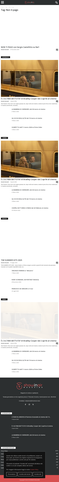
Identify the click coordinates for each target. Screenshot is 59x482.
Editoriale (3, 465)
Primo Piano (4, 451)
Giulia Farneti (5, 49)
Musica (3, 459)
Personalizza (11, 474)
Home (2, 7)
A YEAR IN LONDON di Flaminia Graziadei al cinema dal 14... (31, 417)
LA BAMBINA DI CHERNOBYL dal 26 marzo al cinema (28, 109)
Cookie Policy (34, 469)
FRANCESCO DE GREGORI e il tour (22, 289)
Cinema (3, 456)
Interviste (3, 454)
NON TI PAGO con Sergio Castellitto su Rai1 (20, 47)
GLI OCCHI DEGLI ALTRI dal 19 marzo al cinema (27, 118)
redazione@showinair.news (32, 401)
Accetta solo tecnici (25, 474)
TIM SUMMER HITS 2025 (11, 260)
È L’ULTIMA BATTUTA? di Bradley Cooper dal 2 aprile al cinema (28, 98)
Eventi (2, 462)
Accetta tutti (37, 474)
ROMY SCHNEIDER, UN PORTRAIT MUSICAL (25, 280)
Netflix (2, 468)
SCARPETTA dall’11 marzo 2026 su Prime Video (27, 127)
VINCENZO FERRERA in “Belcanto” (22, 271)
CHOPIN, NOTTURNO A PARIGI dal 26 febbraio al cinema (30, 208)
